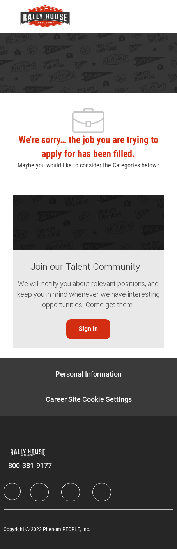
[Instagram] (101, 492)
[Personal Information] (88, 374)
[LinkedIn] (39, 492)
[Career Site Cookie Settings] (89, 399)
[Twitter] (70, 492)
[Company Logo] (45, 16)
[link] (88, 329)
